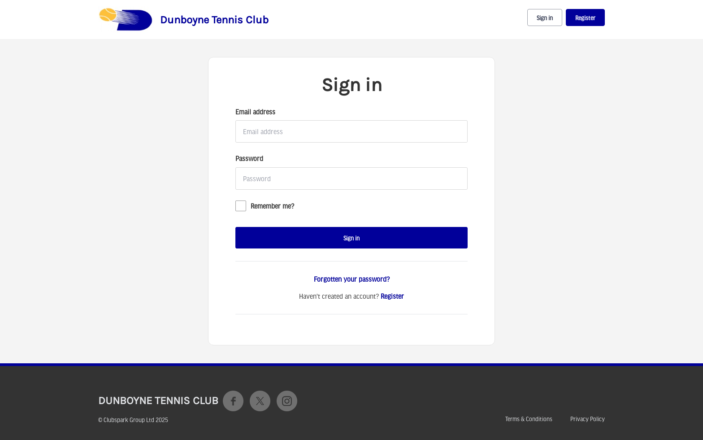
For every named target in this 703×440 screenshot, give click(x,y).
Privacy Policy (587, 419)
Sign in (545, 18)
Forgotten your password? (352, 279)
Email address (255, 111)
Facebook (233, 401)
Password (249, 158)
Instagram (287, 401)
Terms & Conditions (528, 419)
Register (585, 18)
